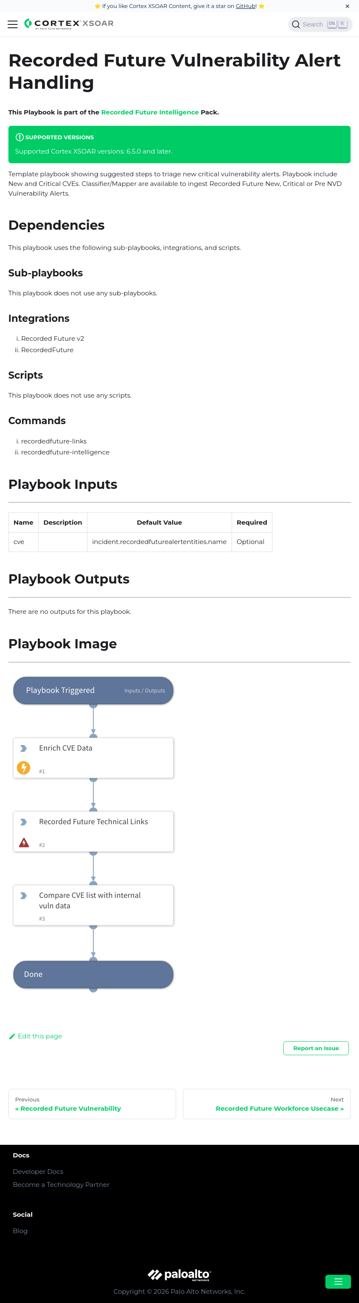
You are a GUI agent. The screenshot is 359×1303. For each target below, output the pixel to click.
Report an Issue (316, 1048)
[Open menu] (338, 1282)
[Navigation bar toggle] (12, 24)
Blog (20, 1231)
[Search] (320, 24)
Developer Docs (38, 1172)
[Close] (347, 6)
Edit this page (35, 1036)
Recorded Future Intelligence (150, 112)
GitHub (246, 6)
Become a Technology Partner (61, 1185)
